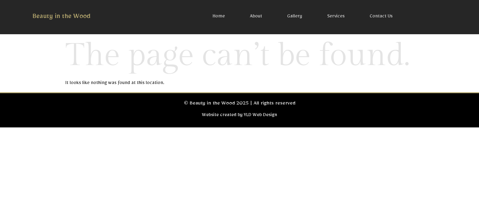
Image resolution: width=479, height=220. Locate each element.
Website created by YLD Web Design (239, 116)
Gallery (294, 17)
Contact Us (381, 17)
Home (219, 17)
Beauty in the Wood (61, 17)
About (256, 17)
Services (336, 17)
